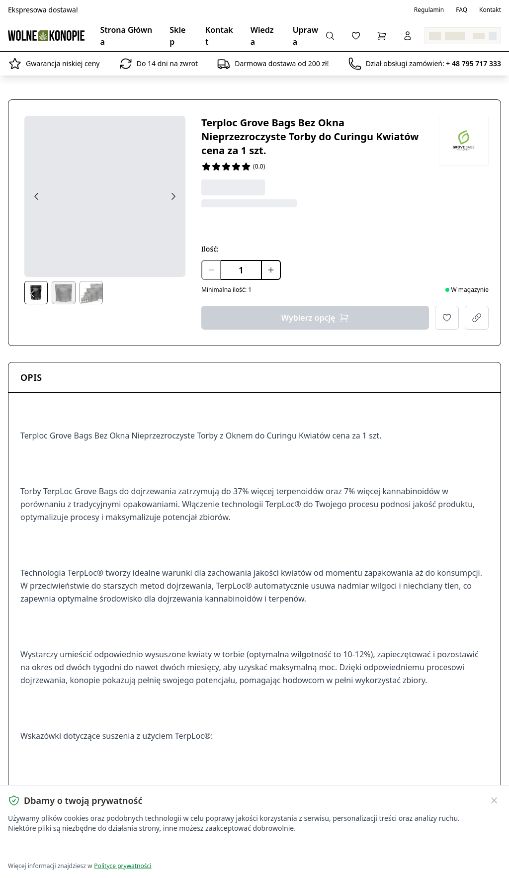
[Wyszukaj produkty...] (330, 36)
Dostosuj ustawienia (125, 848)
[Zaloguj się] (408, 36)
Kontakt (490, 10)
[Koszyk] (382, 36)
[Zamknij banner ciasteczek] (494, 800)
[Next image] (173, 196)
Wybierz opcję (315, 317)
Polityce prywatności (122, 866)
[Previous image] (36, 196)
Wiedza (262, 35)
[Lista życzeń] (356, 36)
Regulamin (429, 10)
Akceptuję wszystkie (43, 848)
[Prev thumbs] (32, 294)
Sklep (177, 35)
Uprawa (305, 35)
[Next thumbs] (177, 294)
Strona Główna (126, 35)
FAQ (461, 10)
